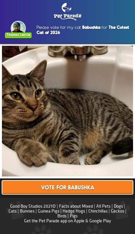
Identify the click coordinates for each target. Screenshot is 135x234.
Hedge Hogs (74, 211)
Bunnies (27, 211)
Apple (79, 220)
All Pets (103, 206)
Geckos (117, 211)
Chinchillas (98, 211)
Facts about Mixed (76, 206)
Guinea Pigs (48, 211)
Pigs (74, 216)
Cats (12, 211)
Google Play (100, 220)
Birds (62, 216)
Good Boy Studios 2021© (33, 206)
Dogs (118, 206)
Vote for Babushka (67, 188)
